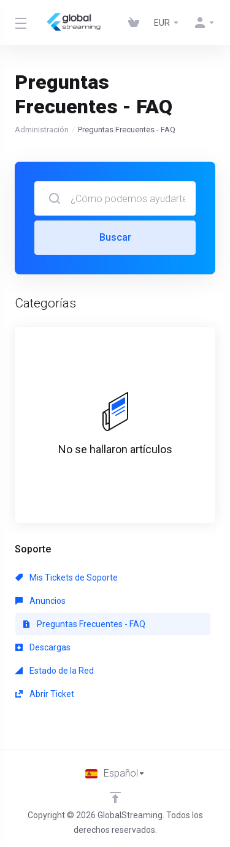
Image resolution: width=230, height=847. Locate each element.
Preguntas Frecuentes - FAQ (84, 624)
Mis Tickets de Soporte (66, 577)
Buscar (115, 237)
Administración (42, 129)
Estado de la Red (54, 671)
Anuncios (40, 601)
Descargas (43, 647)
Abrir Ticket (44, 694)
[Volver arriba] (115, 797)
